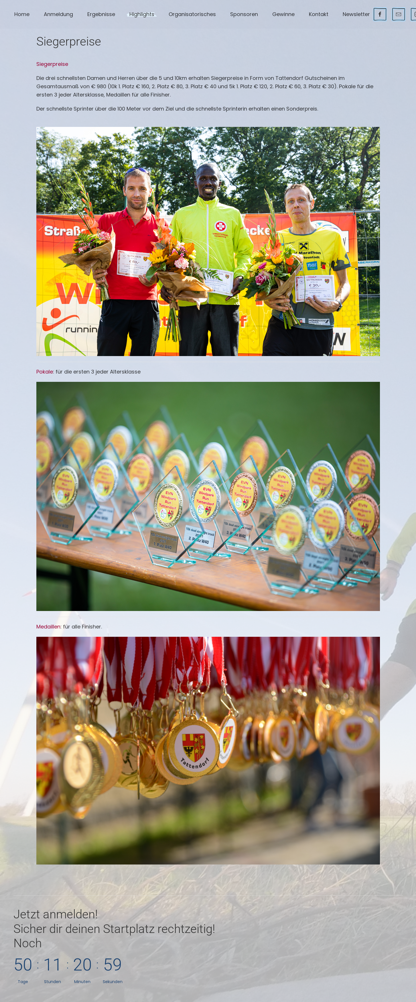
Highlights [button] (141, 14)
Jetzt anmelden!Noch (114, 928)
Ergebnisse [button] (101, 14)
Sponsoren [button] (244, 14)
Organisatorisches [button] (192, 14)
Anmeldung (58, 14)
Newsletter (356, 14)
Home (21, 14)
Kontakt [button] (318, 14)
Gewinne (283, 14)
